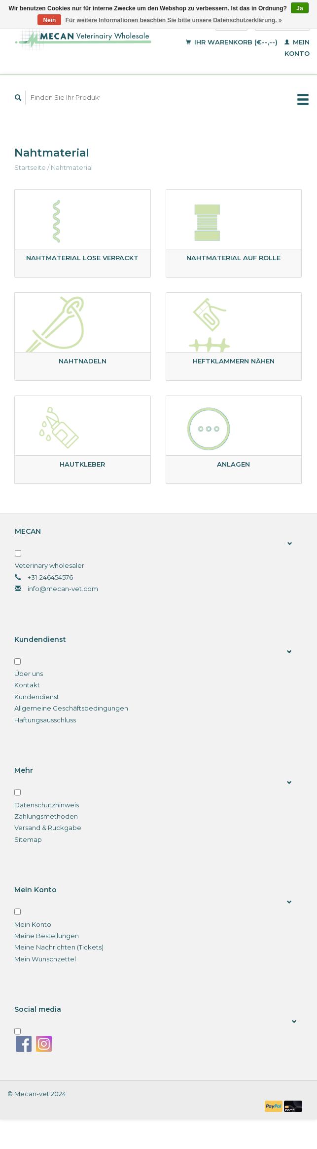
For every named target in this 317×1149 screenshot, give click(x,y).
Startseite (30, 167)
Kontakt (27, 685)
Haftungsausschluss (45, 720)
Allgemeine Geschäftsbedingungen (71, 708)
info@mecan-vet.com (63, 589)
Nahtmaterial (72, 167)
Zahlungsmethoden (46, 816)
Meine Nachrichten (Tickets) (59, 947)
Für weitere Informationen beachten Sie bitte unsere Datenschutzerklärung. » (174, 20)
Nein (49, 20)
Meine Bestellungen (46, 936)
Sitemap (28, 839)
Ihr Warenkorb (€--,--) (233, 42)
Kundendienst (36, 697)
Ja (299, 8)
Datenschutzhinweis (46, 805)
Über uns (28, 673)
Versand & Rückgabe (47, 828)
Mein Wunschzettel (45, 959)
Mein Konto (32, 924)
